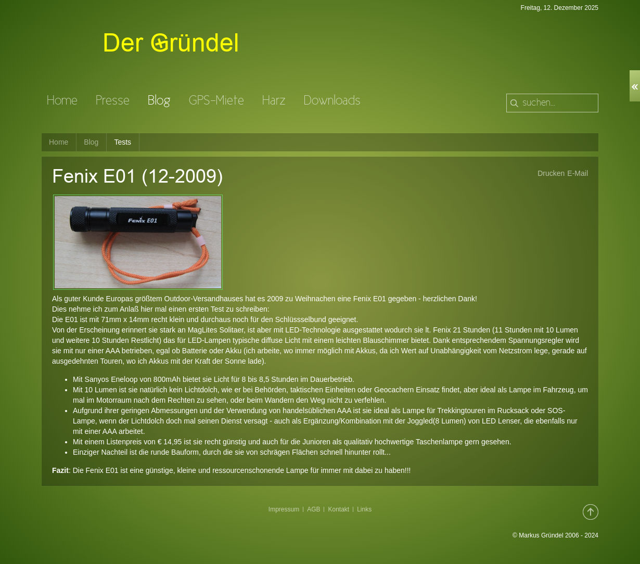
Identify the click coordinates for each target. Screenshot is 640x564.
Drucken (551, 173)
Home (58, 142)
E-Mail (577, 173)
